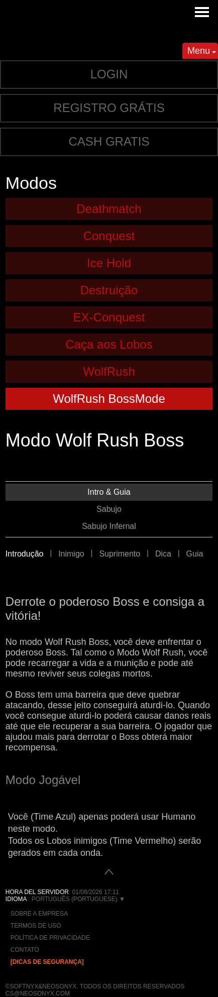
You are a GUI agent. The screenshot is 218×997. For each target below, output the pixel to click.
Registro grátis (108, 108)
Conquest (109, 236)
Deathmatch (108, 208)
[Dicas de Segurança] (47, 961)
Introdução (25, 553)
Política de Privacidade (50, 937)
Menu (201, 52)
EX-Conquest (109, 317)
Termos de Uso (36, 925)
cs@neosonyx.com (38, 993)
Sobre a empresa (39, 913)
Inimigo (71, 553)
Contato (25, 949)
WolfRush (109, 371)
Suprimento (119, 553)
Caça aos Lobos (108, 344)
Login (109, 74)
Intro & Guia (108, 492)
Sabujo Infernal (109, 526)
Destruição (109, 290)
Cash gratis (109, 141)
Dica (163, 553)
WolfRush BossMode (109, 398)
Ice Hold (109, 263)
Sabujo (109, 509)
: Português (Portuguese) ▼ (65, 899)
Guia (194, 553)
